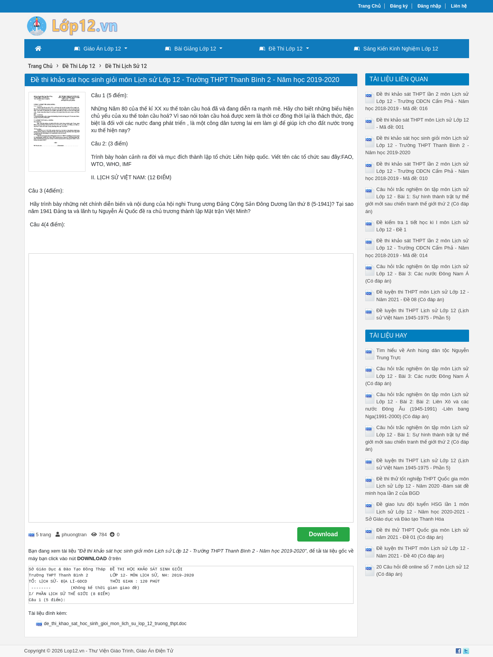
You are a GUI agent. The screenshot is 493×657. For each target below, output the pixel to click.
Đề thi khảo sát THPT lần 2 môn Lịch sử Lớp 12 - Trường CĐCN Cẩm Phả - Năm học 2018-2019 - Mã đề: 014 (417, 248)
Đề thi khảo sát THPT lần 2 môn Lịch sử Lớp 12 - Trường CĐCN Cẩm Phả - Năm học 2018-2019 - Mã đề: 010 (417, 171)
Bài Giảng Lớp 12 (190, 48)
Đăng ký (399, 6)
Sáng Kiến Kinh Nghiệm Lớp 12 (396, 48)
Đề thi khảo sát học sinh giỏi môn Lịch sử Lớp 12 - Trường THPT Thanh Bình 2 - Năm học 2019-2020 (417, 145)
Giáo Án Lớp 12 (97, 48)
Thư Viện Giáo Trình (111, 651)
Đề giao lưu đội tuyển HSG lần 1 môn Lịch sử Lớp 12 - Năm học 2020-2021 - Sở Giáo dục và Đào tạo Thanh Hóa (417, 511)
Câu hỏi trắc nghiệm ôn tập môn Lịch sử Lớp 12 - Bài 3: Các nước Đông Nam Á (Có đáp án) (417, 274)
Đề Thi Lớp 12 (281, 48)
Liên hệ (459, 6)
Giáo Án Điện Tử (154, 651)
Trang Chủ (369, 6)
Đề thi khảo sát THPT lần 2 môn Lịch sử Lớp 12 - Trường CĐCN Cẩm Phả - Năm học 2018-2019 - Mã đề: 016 (417, 101)
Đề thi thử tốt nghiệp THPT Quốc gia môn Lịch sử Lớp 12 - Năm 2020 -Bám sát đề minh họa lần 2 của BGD (417, 486)
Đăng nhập (429, 6)
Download (323, 534)
